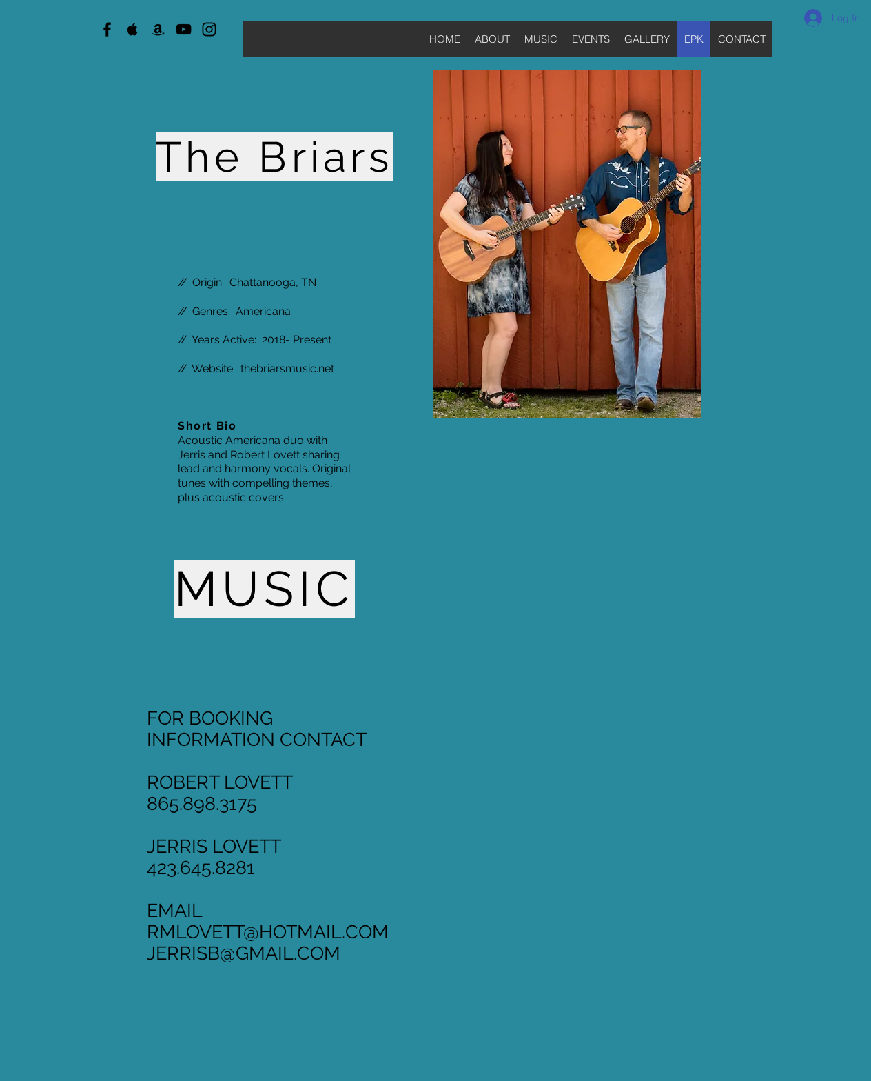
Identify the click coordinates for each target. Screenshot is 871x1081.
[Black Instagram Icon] (209, 29)
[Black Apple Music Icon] (132, 29)
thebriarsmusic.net (287, 368)
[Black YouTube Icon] (183, 29)
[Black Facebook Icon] (107, 29)
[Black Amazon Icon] (158, 29)
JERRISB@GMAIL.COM (243, 953)
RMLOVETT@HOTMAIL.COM (268, 931)
